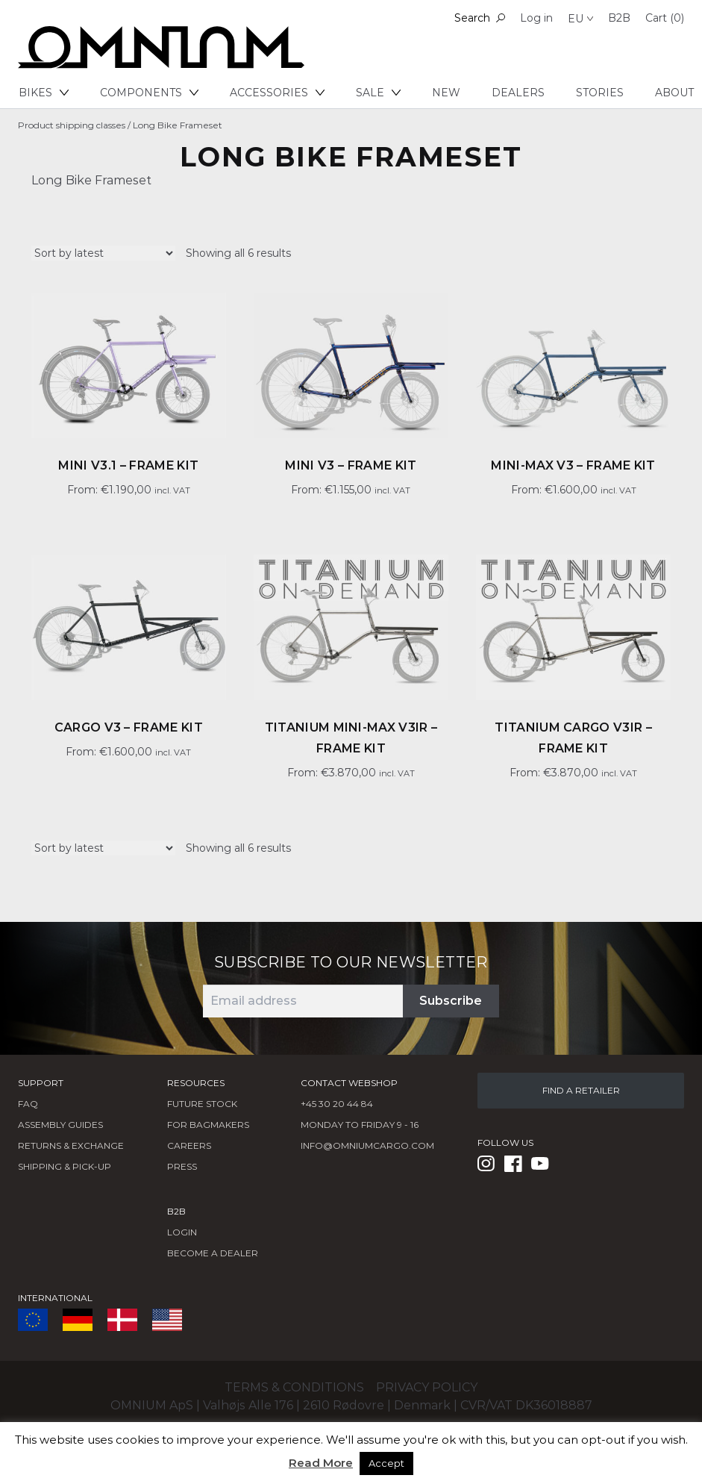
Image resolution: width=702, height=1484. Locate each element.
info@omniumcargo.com (367, 1145)
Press (182, 1166)
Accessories (277, 92)
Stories (600, 92)
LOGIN (182, 1232)
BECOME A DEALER (212, 1253)
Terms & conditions (294, 1387)
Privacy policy (426, 1387)
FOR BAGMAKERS (208, 1124)
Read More (321, 1463)
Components (149, 92)
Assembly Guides (60, 1124)
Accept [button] (386, 1463)
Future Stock (202, 1103)
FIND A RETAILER (581, 1090)
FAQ (28, 1103)
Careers (189, 1145)
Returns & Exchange (71, 1145)
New (446, 92)
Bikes (44, 92)
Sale (378, 92)
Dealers (518, 92)
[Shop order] (103, 253)
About (674, 92)
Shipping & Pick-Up (64, 1166)
